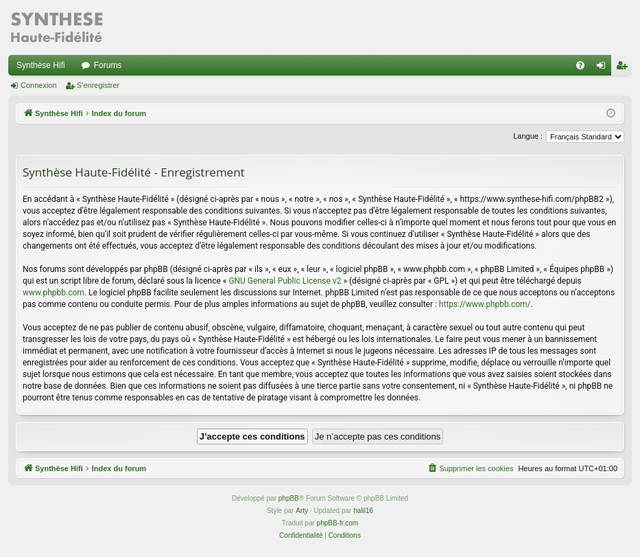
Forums (108, 65)
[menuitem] (580, 65)
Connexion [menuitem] (604, 68)
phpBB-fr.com (338, 523)
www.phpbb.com (53, 292)
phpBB (288, 498)
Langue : (528, 136)
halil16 (363, 510)
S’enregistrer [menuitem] (624, 68)
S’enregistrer (98, 85)
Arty (302, 510)
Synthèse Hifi (40, 65)
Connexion (39, 85)
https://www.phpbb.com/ (485, 304)
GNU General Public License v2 (284, 281)
